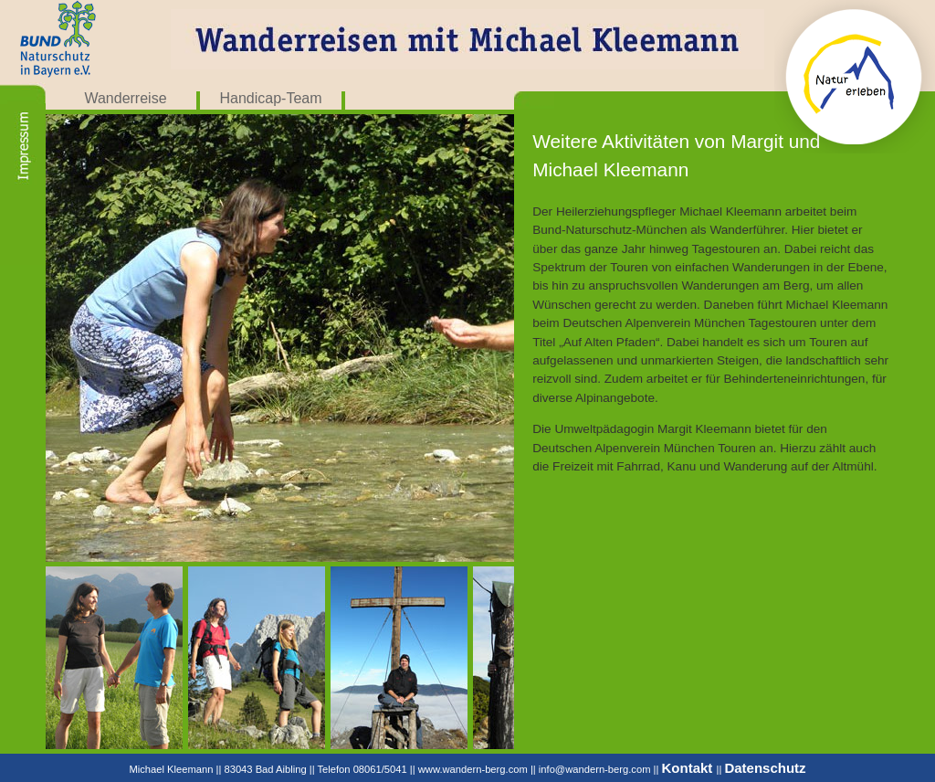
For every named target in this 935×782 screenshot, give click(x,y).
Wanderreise (125, 98)
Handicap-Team (270, 98)
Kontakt (689, 768)
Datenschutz (764, 768)
